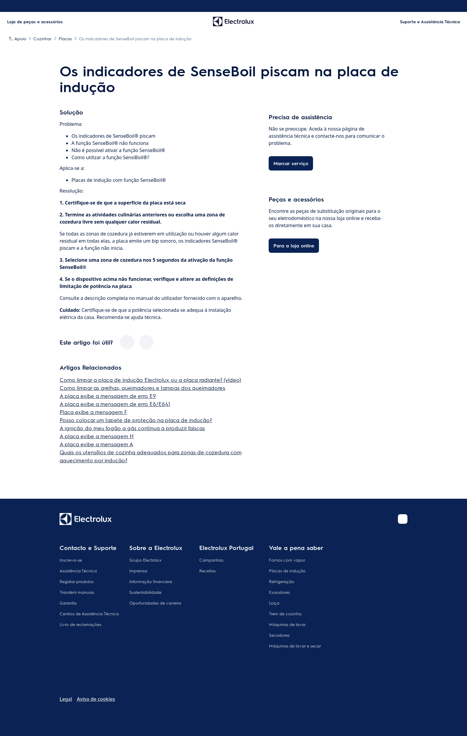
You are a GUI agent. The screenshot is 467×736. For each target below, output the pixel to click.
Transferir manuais (77, 592)
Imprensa (138, 570)
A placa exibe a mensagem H (97, 436)
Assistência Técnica (78, 570)
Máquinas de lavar (287, 624)
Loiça (274, 602)
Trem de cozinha (285, 613)
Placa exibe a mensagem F (93, 411)
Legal (66, 699)
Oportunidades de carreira (155, 602)
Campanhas (211, 560)
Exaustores (279, 592)
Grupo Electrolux (145, 560)
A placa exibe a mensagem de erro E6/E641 (115, 403)
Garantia (68, 602)
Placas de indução (287, 570)
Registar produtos (77, 581)
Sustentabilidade (145, 592)
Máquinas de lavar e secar (295, 645)
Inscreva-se (71, 560)
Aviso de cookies (96, 699)
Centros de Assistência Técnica (89, 613)
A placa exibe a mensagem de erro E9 (108, 395)
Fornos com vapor (287, 560)
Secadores (279, 635)
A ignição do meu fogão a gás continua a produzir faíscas (132, 427)
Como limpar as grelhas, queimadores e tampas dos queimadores (142, 387)
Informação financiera (150, 581)
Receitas (207, 570)
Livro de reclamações (80, 624)
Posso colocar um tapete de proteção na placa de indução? (136, 419)
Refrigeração (281, 581)
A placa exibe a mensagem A (96, 444)
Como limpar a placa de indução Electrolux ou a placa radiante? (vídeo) (150, 379)
